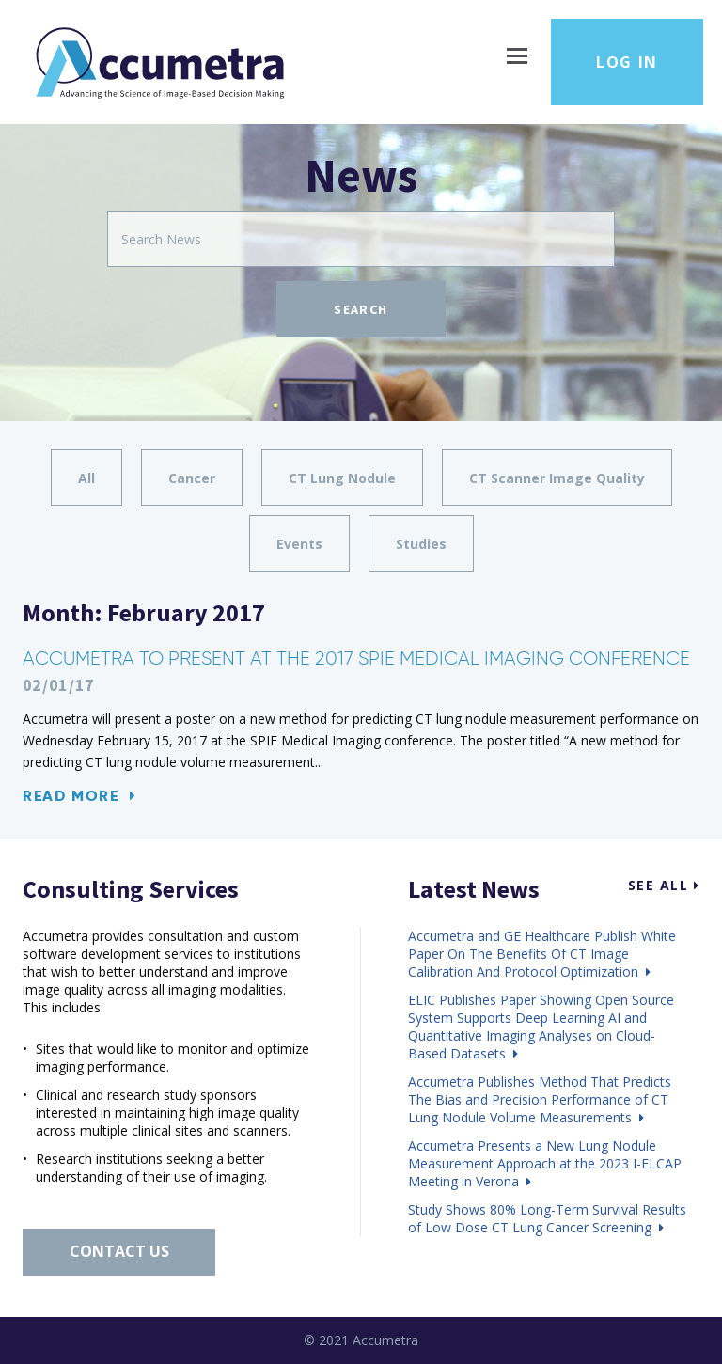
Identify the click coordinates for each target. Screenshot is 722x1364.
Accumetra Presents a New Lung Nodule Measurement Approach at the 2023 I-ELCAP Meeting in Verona (545, 1163)
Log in (627, 62)
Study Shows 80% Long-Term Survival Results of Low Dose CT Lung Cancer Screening (547, 1218)
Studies (421, 544)
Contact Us (119, 1251)
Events (299, 544)
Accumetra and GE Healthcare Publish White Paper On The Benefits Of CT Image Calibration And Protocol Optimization (542, 953)
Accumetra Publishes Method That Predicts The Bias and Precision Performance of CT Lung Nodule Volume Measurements (539, 1099)
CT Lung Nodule (342, 478)
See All (664, 885)
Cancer (191, 478)
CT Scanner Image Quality (557, 478)
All (86, 478)
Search (360, 309)
